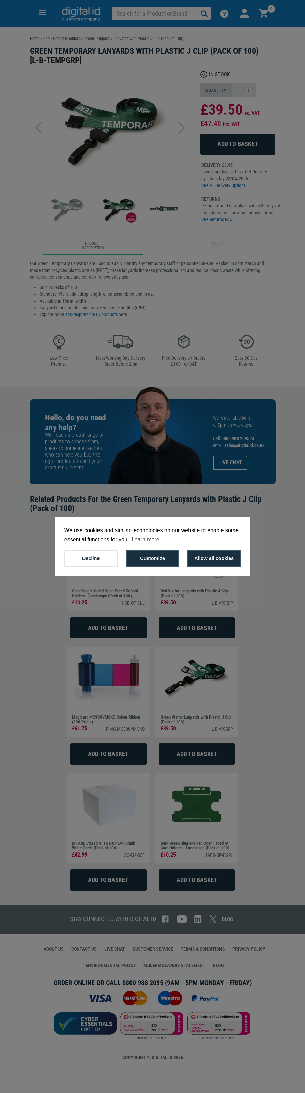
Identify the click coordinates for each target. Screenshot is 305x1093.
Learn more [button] (145, 539)
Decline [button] (91, 558)
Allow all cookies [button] (214, 558)
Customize (152, 558)
